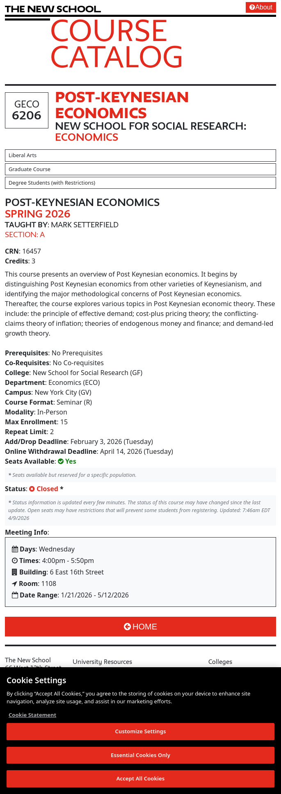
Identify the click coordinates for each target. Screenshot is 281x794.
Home (140, 626)
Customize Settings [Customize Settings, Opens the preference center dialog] (140, 731)
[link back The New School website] (53, 9)
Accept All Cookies (141, 778)
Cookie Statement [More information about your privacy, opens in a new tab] (32, 714)
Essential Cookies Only (140, 755)
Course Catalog (116, 43)
